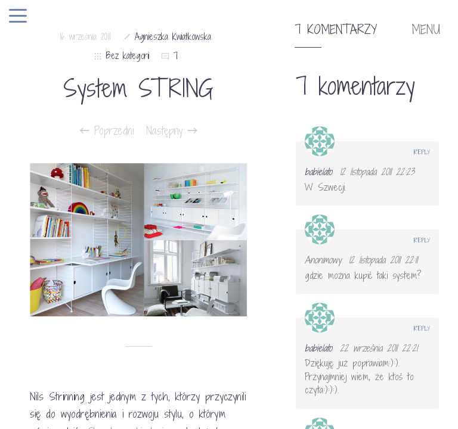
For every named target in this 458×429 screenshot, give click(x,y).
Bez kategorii (127, 55)
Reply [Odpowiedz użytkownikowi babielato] (422, 152)
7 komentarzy (336, 30)
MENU (425, 30)
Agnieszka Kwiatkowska (173, 36)
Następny (171, 130)
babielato (318, 171)
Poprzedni (107, 130)
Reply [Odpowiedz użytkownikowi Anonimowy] (422, 240)
